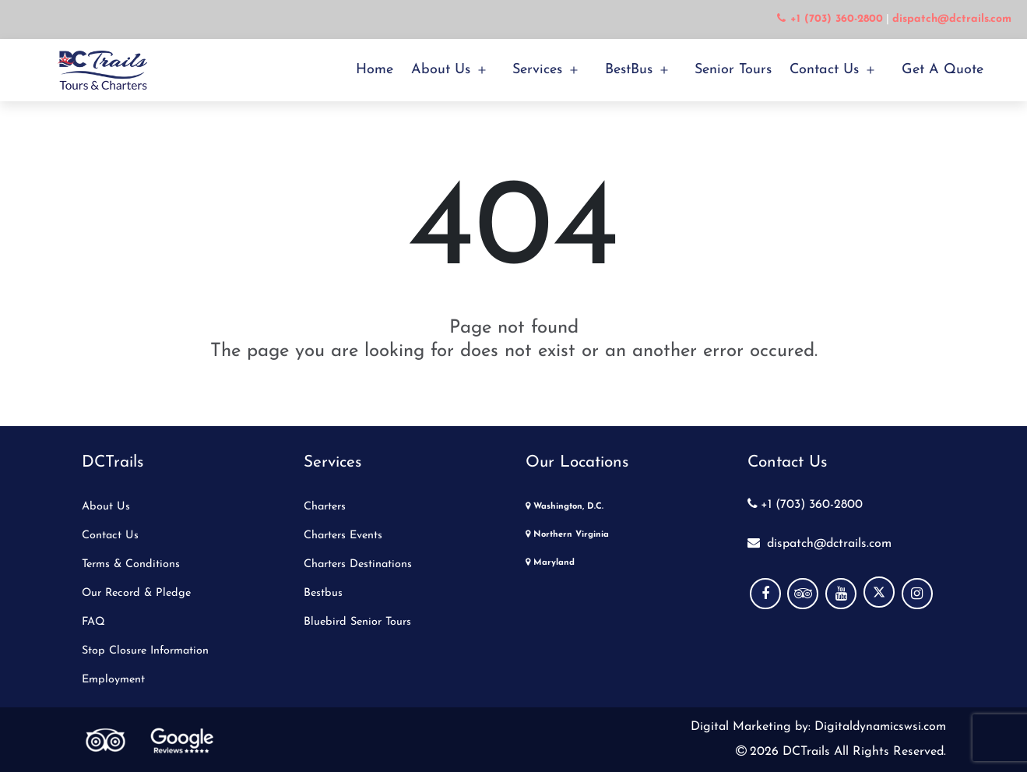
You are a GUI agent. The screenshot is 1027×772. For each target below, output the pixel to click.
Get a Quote (942, 69)
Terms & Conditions (131, 564)
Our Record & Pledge (136, 593)
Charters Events (343, 535)
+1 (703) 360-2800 (805, 505)
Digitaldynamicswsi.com (878, 727)
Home (374, 69)
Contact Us (824, 69)
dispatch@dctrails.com (819, 544)
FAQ (93, 622)
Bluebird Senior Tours (357, 622)
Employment (113, 680)
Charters (325, 507)
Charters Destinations (358, 564)
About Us (440, 69)
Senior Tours (733, 69)
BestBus (628, 69)
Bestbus (323, 593)
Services (537, 69)
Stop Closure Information (145, 651)
